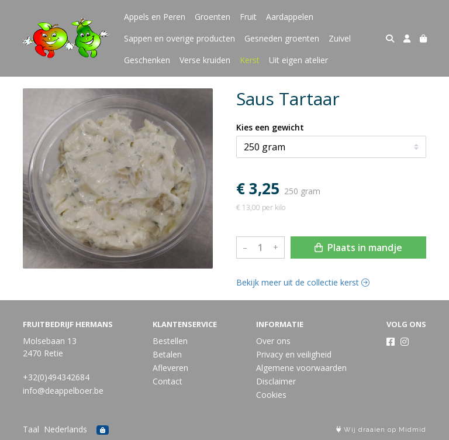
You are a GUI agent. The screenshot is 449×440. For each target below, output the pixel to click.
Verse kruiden (204, 60)
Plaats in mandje (358, 247)
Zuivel (340, 38)
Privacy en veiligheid (293, 354)
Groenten (212, 16)
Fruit (248, 16)
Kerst (250, 60)
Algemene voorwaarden (301, 367)
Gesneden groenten (281, 38)
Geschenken (147, 60)
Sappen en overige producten (179, 38)
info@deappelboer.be (63, 390)
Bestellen (170, 340)
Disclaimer (276, 381)
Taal (31, 429)
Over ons (273, 340)
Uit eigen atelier (298, 60)
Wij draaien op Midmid (381, 430)
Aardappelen (289, 16)
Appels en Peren (154, 16)
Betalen (167, 354)
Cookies (271, 394)
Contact (167, 381)
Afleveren (170, 367)
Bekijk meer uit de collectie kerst (302, 282)
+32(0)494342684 (56, 377)
